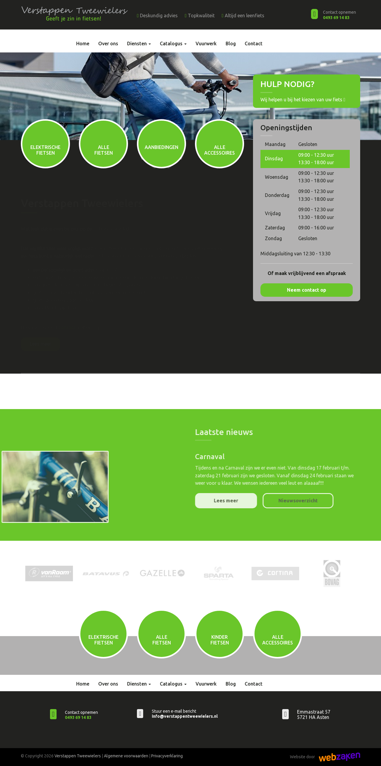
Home (82, 43)
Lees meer (40, 344)
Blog (231, 43)
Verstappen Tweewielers (77, 755)
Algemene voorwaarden (126, 755)
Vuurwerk (206, 43)
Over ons (108, 43)
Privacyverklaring (167, 755)
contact (67, 327)
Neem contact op (306, 290)
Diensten (139, 43)
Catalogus (173, 43)
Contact (254, 43)
